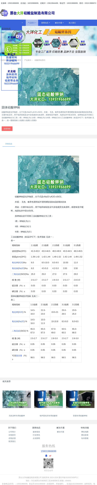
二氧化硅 (16, 274)
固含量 (19, 356)
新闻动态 (36, 428)
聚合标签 (84, 435)
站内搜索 (84, 438)
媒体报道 (36, 432)
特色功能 (85, 428)
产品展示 (27, 60)
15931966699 (48, 451)
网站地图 (84, 432)
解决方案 (61, 428)
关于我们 (12, 428)
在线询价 (7, 129)
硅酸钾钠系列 (40, 60)
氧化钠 (15, 268)
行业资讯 (36, 435)
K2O (21, 262)
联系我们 (12, 441)
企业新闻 (36, 438)
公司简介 (12, 432)
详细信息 (8, 144)
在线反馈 (12, 438)
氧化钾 (15, 262)
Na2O (21, 268)
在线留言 (12, 435)
